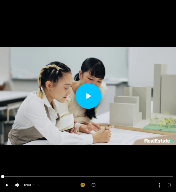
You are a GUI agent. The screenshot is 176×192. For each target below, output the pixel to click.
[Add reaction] (82, 185)
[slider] (88, 176)
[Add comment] (93, 185)
